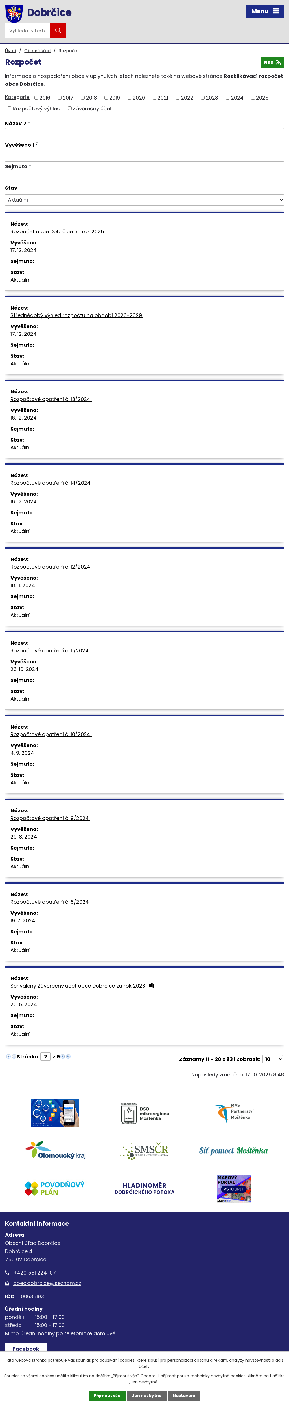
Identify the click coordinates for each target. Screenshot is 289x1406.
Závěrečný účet (92, 108)
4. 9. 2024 (22, 752)
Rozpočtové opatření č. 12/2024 (54, 566)
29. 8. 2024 (23, 836)
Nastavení (184, 1395)
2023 (212, 97)
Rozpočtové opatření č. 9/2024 (54, 818)
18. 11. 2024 (22, 585)
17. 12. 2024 (23, 250)
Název (15, 123)
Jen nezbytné (146, 1395)
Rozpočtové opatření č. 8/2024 (54, 901)
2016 (45, 97)
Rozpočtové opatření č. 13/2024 (54, 399)
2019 (114, 97)
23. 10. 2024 (24, 669)
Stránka (27, 1056)
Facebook (26, 1348)
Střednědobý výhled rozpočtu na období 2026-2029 (80, 315)
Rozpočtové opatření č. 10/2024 (54, 734)
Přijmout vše (107, 1395)
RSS (272, 62)
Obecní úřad (37, 51)
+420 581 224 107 (34, 1272)
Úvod (10, 51)
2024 (237, 97)
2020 (139, 97)
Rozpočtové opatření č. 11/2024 (54, 650)
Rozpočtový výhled (36, 108)
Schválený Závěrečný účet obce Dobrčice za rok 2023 (82, 985)
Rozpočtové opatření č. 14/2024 (55, 482)
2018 (91, 97)
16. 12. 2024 (23, 417)
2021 (162, 97)
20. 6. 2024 (23, 1004)
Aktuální (20, 279)
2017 (68, 97)
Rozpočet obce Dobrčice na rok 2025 (61, 231)
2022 (187, 97)
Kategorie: (17, 97)
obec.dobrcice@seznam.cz (47, 1283)
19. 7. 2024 (22, 920)
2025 (262, 97)
